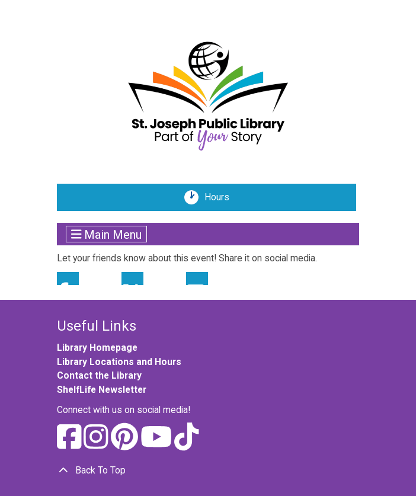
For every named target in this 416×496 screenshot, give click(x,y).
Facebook (68, 278)
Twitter (132, 278)
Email (197, 278)
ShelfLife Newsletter (101, 389)
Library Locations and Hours (119, 361)
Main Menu (106, 234)
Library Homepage (97, 347)
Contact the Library (99, 375)
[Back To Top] (208, 470)
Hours (221, 197)
